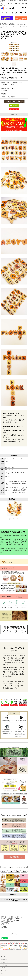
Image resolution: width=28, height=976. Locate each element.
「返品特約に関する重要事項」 (9, 97)
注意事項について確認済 (8, 84)
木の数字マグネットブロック (14, 519)
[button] (3, 54)
